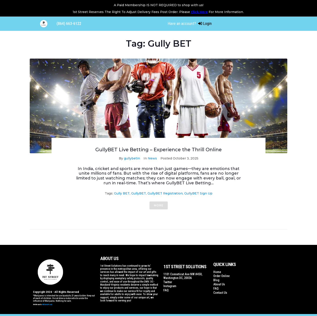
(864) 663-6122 (69, 23)
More (158, 205)
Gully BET (122, 193)
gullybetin (132, 158)
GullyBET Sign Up (198, 193)
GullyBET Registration (165, 193)
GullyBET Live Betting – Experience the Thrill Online (158, 149)
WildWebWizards (47, 304)
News (152, 158)
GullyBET (138, 193)
